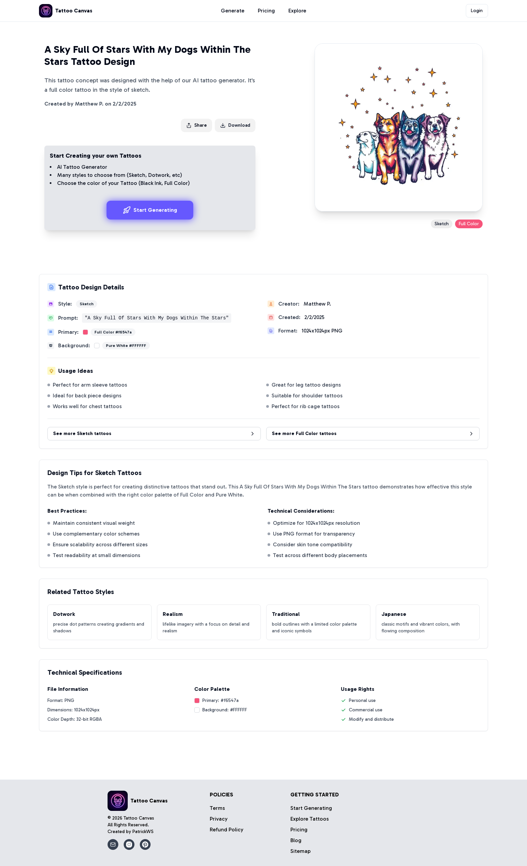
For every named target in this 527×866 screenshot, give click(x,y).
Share (196, 125)
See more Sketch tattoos (154, 433)
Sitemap (300, 851)
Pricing (266, 10)
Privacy (219, 819)
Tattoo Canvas (139, 818)
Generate (232, 10)
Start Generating (150, 210)
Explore (297, 10)
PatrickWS (143, 831)
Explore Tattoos (309, 819)
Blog (295, 840)
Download (235, 125)
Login (477, 10)
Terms (217, 808)
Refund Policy (226, 829)
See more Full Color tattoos (373, 433)
